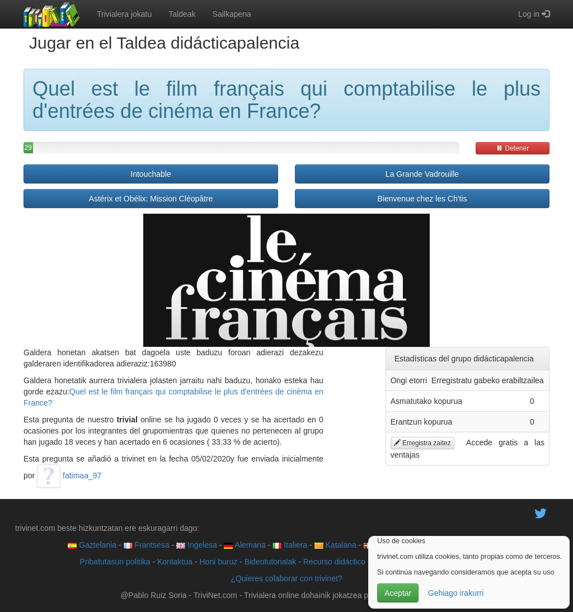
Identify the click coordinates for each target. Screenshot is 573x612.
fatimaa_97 (69, 475)
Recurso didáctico (334, 561)
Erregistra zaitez (422, 443)
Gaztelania (92, 544)
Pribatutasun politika (114, 561)
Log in (533, 14)
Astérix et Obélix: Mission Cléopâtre (151, 198)
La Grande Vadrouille (422, 174)
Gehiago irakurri (456, 593)
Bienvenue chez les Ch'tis (422, 198)
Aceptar (397, 593)
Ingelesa (196, 544)
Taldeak (181, 14)
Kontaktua (174, 561)
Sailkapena (232, 14)
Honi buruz (219, 561)
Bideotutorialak (271, 561)
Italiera (290, 544)
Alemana (244, 544)
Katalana (335, 544)
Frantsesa (147, 544)
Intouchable (150, 174)
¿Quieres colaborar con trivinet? (286, 578)
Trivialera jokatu (124, 14)
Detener (512, 148)
